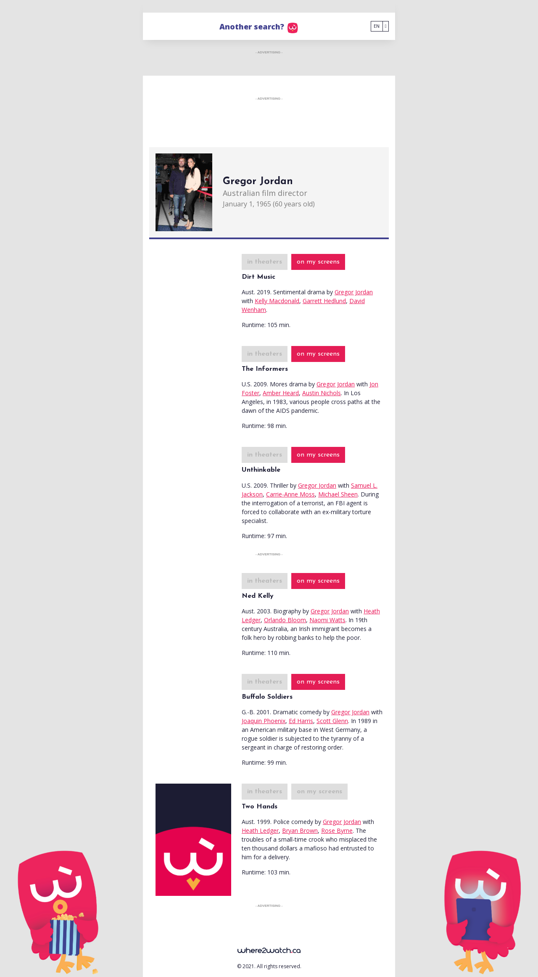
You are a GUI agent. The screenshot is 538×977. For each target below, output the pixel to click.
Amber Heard (281, 393)
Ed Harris (301, 721)
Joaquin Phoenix (263, 721)
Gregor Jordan (354, 292)
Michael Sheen (338, 494)
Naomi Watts (327, 620)
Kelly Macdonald (277, 301)
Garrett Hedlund (324, 301)
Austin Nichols (321, 393)
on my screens (318, 262)
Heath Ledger (260, 830)
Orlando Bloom (285, 620)
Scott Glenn (332, 721)
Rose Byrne (337, 830)
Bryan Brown (300, 830)
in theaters (264, 262)
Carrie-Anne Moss (290, 494)
